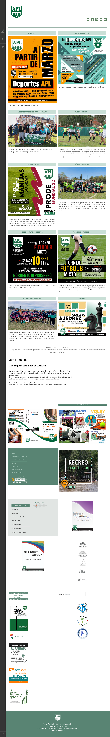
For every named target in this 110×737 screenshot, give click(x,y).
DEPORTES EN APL (82, 33)
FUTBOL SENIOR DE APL (32, 298)
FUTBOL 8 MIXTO (82, 112)
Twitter (3, 46)
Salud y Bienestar (16, 469)
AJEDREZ (82, 298)
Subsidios (14, 509)
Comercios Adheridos (18, 517)
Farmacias (14, 513)
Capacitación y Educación (19, 457)
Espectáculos (15, 521)
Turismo (14, 463)
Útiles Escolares (16, 524)
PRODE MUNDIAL (32, 164)
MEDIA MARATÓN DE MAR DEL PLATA (32, 112)
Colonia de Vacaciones (18, 532)
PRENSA (13, 453)
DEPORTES (32, 33)
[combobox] (75, 594)
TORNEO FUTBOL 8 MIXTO (32, 232)
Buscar (61, 594)
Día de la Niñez (16, 528)
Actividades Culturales (18, 460)
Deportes (14, 466)
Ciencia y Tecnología (17, 472)
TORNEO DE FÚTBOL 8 (82, 232)
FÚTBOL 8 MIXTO (82, 164)
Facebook (3, 38)
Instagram (3, 30)
